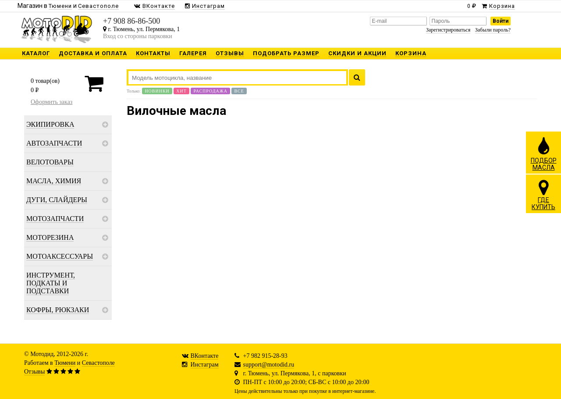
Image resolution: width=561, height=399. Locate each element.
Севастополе (98, 363)
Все (239, 91)
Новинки (157, 91)
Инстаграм (205, 364)
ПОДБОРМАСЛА (544, 153)
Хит (181, 91)
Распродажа (210, 91)
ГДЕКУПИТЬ (543, 194)
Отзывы (34, 371)
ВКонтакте (205, 356)
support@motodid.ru (269, 364)
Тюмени (64, 363)
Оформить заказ (51, 102)
